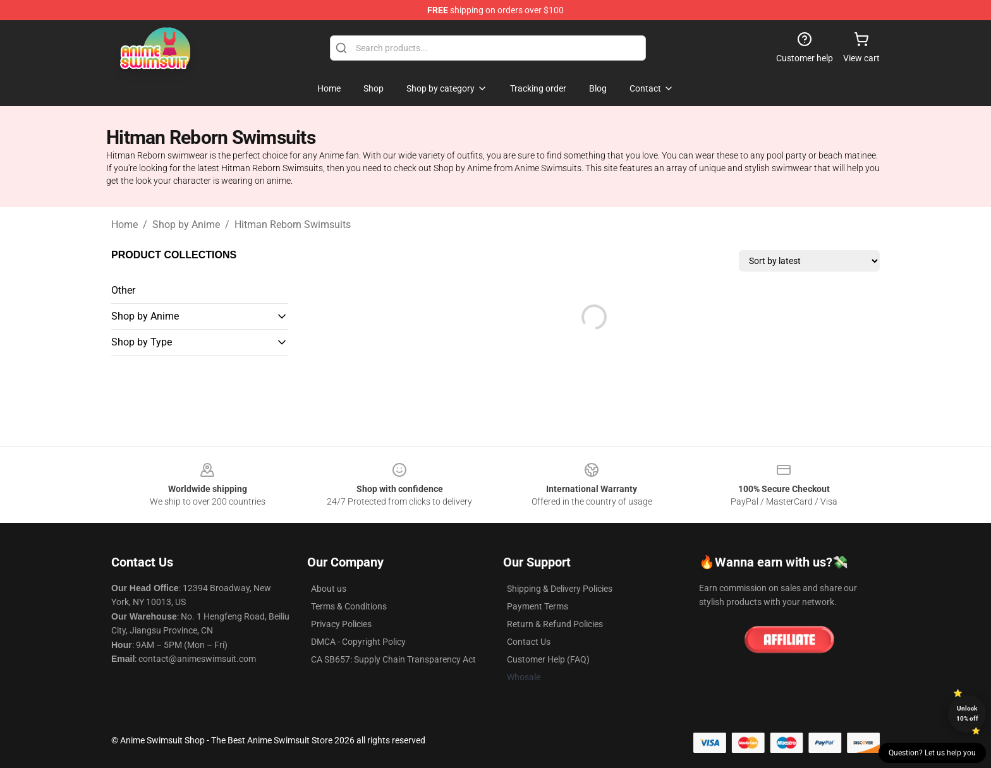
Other (123, 290)
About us (328, 589)
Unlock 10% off (967, 713)
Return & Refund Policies (555, 624)
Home (124, 225)
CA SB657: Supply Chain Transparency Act (393, 659)
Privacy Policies (341, 624)
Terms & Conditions (349, 606)
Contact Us (528, 642)
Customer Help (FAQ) (548, 659)
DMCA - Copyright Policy (358, 642)
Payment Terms (537, 606)
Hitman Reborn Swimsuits (292, 225)
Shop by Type (141, 342)
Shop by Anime (186, 225)
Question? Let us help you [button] (932, 752)
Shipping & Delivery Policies (559, 589)
